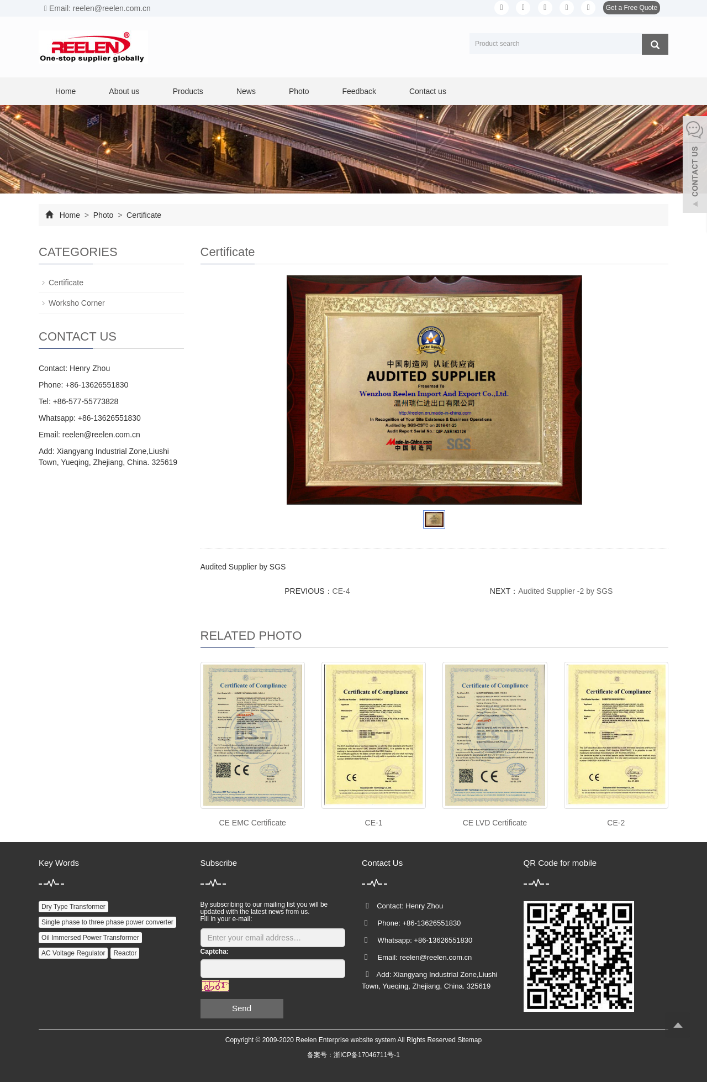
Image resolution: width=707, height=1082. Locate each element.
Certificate (142, 215)
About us (124, 91)
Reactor (124, 953)
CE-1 (374, 822)
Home (65, 91)
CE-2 (616, 822)
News (246, 91)
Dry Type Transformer (73, 907)
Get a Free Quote (631, 8)
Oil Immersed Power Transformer (90, 938)
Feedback (359, 91)
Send (241, 1008)
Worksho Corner (77, 303)
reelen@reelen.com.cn (101, 434)
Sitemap (469, 1040)
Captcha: (215, 951)
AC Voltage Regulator (73, 953)
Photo (299, 91)
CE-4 (341, 591)
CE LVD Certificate (495, 822)
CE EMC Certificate (252, 822)
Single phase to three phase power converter (107, 922)
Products (188, 91)
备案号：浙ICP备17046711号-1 (353, 1055)
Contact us (427, 91)
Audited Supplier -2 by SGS (565, 591)
